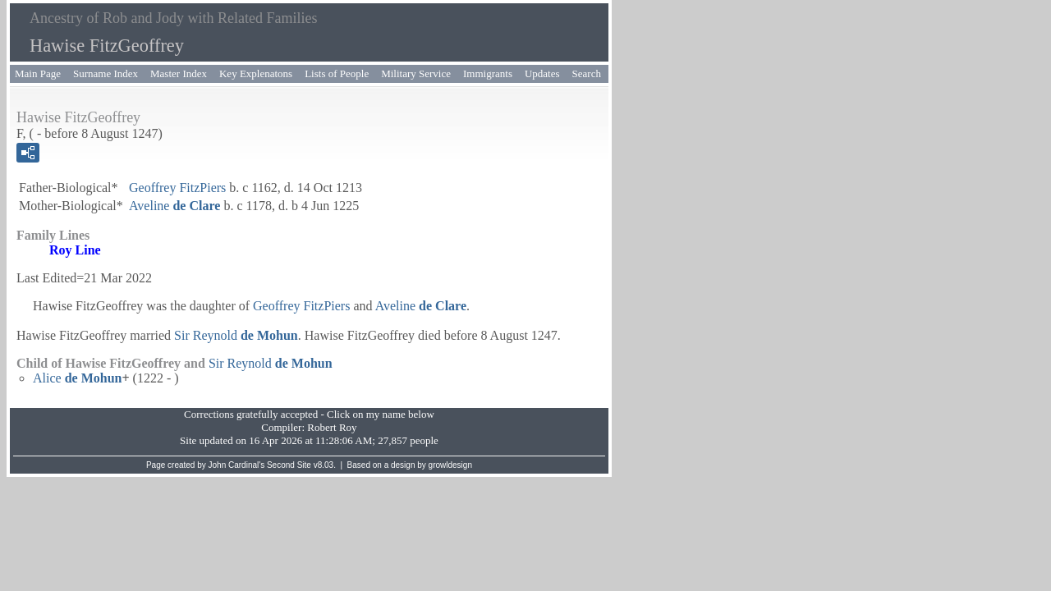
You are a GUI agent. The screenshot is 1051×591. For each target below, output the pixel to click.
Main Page (38, 73)
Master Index (178, 73)
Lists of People (337, 73)
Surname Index (105, 73)
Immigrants (487, 73)
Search (586, 73)
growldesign (450, 465)
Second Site (289, 465)
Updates (542, 73)
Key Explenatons (255, 73)
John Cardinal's (237, 465)
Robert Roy (331, 427)
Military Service (416, 73)
